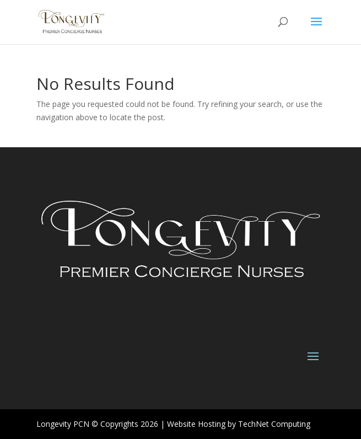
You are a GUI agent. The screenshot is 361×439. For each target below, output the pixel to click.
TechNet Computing (274, 424)
